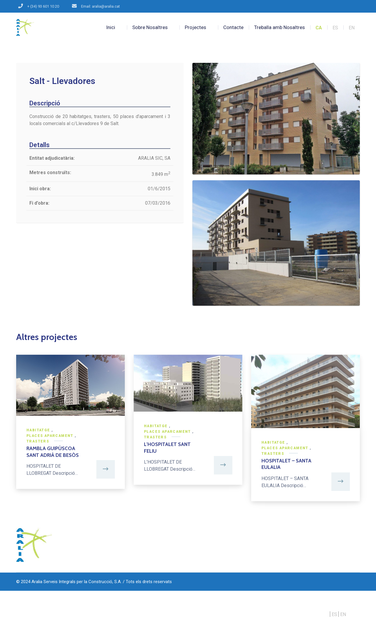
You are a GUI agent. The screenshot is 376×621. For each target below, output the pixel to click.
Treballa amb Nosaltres (279, 27)
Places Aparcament (49, 436)
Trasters (37, 441)
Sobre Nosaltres (150, 27)
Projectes (195, 27)
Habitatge (38, 430)
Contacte (233, 27)
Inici (110, 27)
